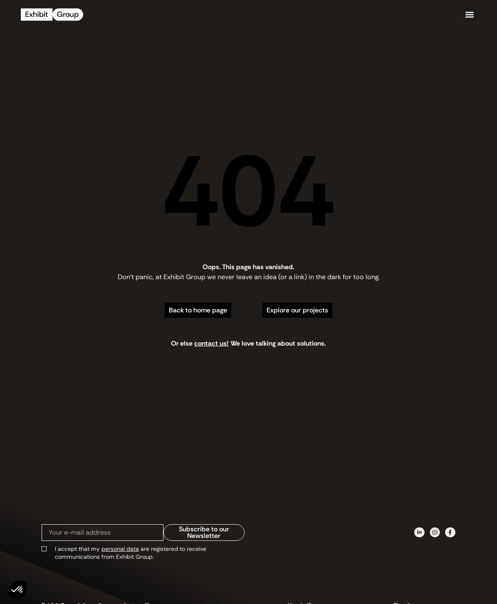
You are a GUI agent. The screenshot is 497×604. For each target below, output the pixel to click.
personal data (120, 548)
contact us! (211, 343)
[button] (469, 15)
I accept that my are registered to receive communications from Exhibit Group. (130, 552)
